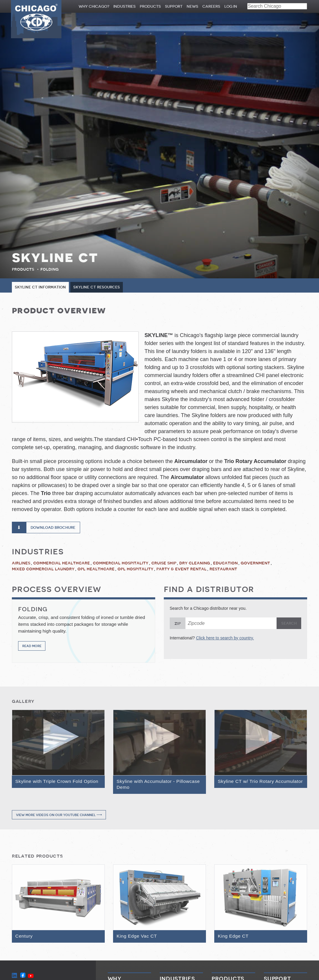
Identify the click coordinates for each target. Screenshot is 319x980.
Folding (49, 269)
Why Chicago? (94, 6)
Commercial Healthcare (61, 563)
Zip (177, 624)
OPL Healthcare (96, 569)
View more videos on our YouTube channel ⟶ (59, 816)
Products (150, 6)
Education (225, 563)
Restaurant (223, 569)
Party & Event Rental (181, 569)
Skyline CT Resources (101, 287)
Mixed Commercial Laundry (43, 569)
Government (255, 563)
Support (173, 6)
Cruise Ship (163, 563)
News (192, 6)
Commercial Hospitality (120, 563)
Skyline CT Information (42, 287)
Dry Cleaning (194, 563)
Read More (32, 647)
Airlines (21, 563)
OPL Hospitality (135, 569)
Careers (211, 6)
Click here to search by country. (225, 638)
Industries (124, 6)
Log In (230, 6)
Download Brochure (55, 528)
